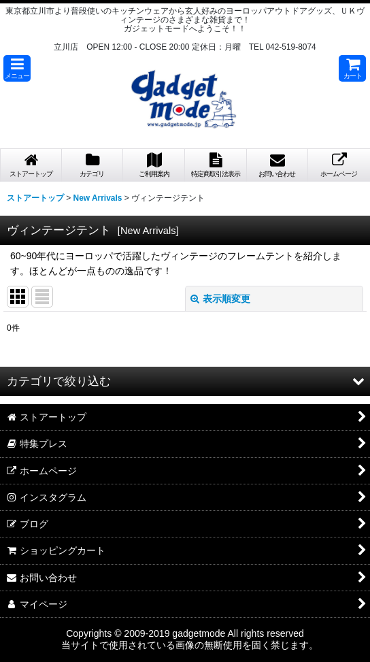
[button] (17, 68)
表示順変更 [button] (220, 298)
